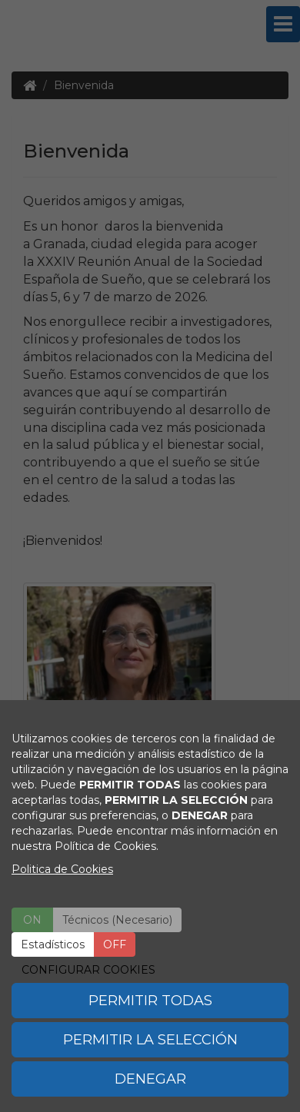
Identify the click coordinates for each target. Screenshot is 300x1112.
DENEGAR (150, 1079)
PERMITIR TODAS (150, 1000)
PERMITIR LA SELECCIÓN (150, 1039)
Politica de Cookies (62, 869)
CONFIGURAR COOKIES (88, 970)
